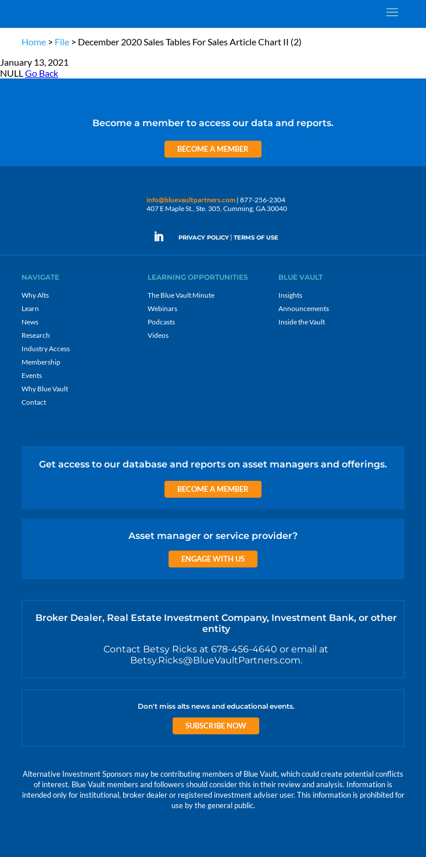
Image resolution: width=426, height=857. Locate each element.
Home (34, 41)
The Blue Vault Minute (181, 295)
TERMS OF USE (256, 237)
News (30, 321)
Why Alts (35, 295)
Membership (41, 362)
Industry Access (46, 348)
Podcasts (161, 321)
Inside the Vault (301, 321)
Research (36, 335)
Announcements (303, 308)
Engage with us (213, 558)
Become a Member (213, 148)
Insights (290, 295)
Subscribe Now (215, 725)
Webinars (162, 308)
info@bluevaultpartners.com (190, 199)
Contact (34, 402)
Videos (158, 335)
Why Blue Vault (45, 388)
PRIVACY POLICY (203, 237)
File (62, 41)
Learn (30, 308)
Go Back (41, 72)
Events (32, 375)
